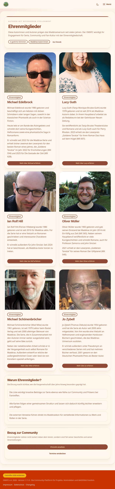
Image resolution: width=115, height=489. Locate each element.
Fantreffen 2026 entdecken (15, 475)
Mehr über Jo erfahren (85, 366)
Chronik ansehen (57, 447)
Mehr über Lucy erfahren (85, 163)
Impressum (7, 484)
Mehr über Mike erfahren (30, 366)
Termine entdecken (57, 453)
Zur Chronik (57, 42)
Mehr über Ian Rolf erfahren (30, 261)
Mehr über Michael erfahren (30, 163)
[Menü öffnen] (107, 4)
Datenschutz (19, 484)
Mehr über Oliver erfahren (85, 261)
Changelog (30, 484)
